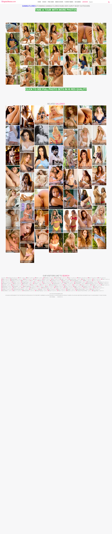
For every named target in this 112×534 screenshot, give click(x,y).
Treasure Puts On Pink (82, 525)
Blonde (83, 514)
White (25, 514)
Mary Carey (25, 518)
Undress (101, 517)
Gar (23, 520)
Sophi (15, 522)
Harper (32, 520)
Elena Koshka (58, 512)
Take (3, 517)
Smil (20, 512)
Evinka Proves (56, 518)
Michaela (46, 512)
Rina (76, 522)
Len (94, 515)
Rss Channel (52, 531)
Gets (42, 520)
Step (15, 518)
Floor (66, 521)
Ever (31, 524)
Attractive (4, 518)
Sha (14, 525)
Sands (40, 524)
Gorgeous (32, 522)
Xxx (35, 517)
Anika (57, 521)
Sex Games (78, 2)
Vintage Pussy (25, 517)
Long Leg (9, 512)
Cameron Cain (73, 514)
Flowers (56, 522)
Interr (37, 512)
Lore (3, 515)
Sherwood (4, 521)
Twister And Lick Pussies (18, 524)
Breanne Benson (54, 520)
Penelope (93, 520)
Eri (99, 512)
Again (75, 521)
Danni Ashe (4, 525)
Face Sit (4, 520)
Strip (50, 525)
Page (103, 520)
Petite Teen (5, 522)
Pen (49, 524)
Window (13, 515)
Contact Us (59, 531)
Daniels (68, 524)
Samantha (15, 521)
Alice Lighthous (27, 521)
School (85, 522)
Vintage (66, 522)
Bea (89, 512)
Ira (73, 520)
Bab (69, 512)
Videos (44, 2)
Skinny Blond (26, 525)
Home (39, 2)
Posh (103, 514)
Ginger (101, 518)
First (44, 514)
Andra (63, 515)
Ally (22, 515)
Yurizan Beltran (74, 515)
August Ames (66, 517)
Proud (95, 521)
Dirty (58, 524)
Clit (94, 514)
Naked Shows (59, 2)
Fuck (59, 525)
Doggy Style (95, 525)
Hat (66, 518)
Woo (28, 512)
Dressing (85, 521)
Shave (79, 512)
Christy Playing (39, 525)
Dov (38, 521)
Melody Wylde (14, 514)
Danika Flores (29, 6)
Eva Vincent (77, 518)
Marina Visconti (89, 518)
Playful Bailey (78, 517)
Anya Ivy (82, 520)
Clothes (92, 524)
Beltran (14, 517)
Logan (62, 514)
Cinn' (23, 522)
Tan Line (54, 517)
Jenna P (36, 518)
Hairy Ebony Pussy (80, 524)
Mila (3, 514)
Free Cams (51, 2)
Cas (53, 514)
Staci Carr (96, 522)
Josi (31, 515)
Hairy (65, 520)
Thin (45, 518)
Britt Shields (90, 517)
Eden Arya (53, 515)
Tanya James (42, 515)
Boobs (13, 520)
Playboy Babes (69, 2)
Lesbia (3, 524)
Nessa (68, 525)
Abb (85, 515)
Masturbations (45, 522)
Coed (35, 514)
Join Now (85, 2)
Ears (44, 517)
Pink (47, 521)
